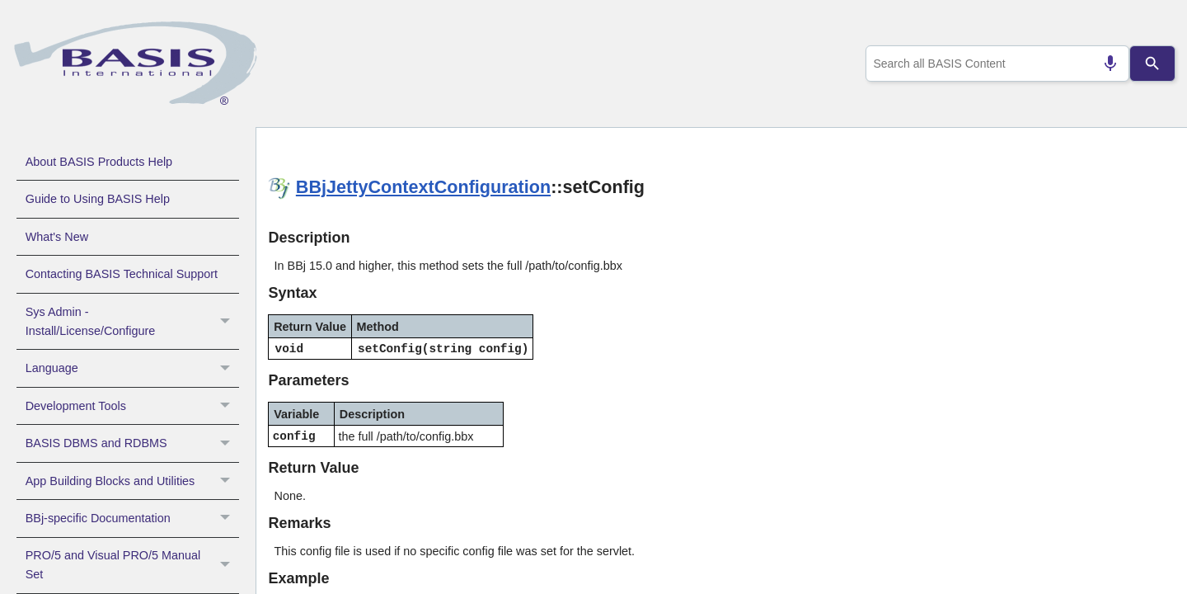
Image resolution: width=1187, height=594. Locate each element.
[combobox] (994, 63)
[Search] (1152, 63)
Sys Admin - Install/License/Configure (132, 322)
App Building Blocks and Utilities (132, 481)
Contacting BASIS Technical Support (122, 273)
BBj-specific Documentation (132, 518)
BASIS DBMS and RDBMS (132, 443)
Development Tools (132, 406)
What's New (57, 236)
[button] (227, 322)
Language (132, 368)
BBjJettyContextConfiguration (423, 187)
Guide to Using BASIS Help (98, 198)
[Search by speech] (1104, 64)
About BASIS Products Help (99, 161)
